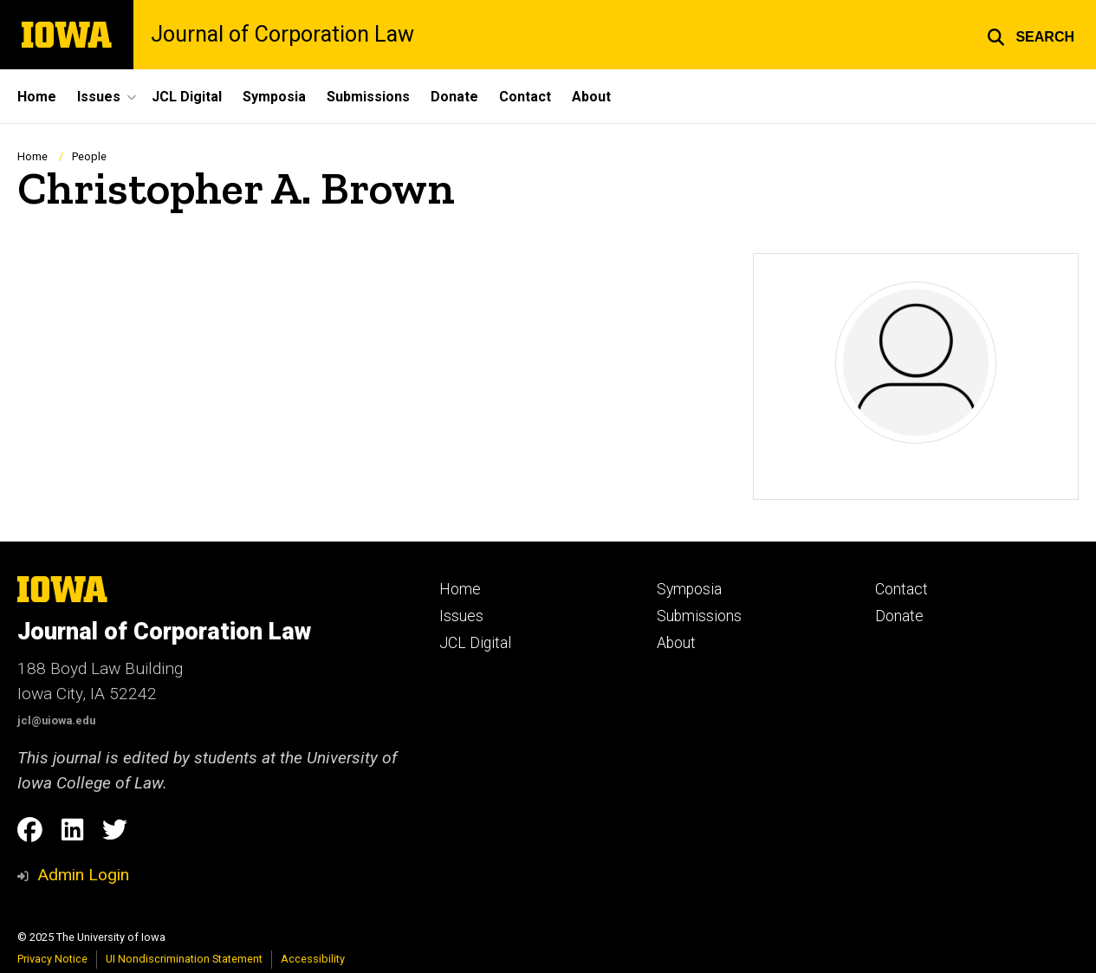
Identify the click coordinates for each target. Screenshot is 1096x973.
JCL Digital (475, 643)
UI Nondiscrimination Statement (184, 958)
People (89, 156)
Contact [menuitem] (525, 96)
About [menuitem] (591, 96)
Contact (901, 589)
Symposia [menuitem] (274, 96)
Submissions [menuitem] (368, 96)
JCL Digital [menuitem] (187, 96)
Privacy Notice (52, 958)
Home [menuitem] (36, 96)
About (676, 643)
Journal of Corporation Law (282, 34)
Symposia (689, 589)
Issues (461, 616)
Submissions (699, 616)
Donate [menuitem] (454, 96)
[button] (1030, 34)
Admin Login (83, 875)
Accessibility (313, 958)
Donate (899, 616)
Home (32, 156)
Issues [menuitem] (98, 96)
